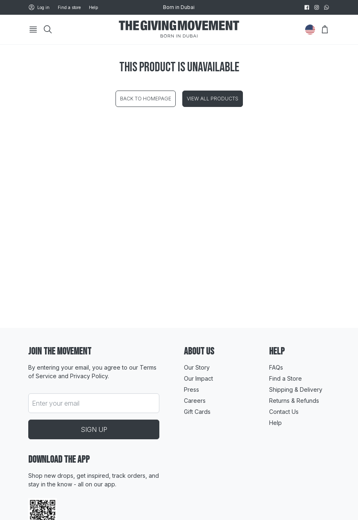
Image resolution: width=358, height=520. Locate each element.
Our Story (197, 367)
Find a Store (285, 378)
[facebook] (307, 7)
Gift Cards (197, 411)
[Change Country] (310, 29)
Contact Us (284, 411)
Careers (195, 400)
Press (191, 389)
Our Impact (198, 378)
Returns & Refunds (294, 400)
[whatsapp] (326, 7)
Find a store (69, 7)
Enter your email (55, 403)
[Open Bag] (325, 29)
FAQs (276, 367)
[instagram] (316, 7)
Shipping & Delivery (295, 389)
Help (93, 7)
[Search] (48, 29)
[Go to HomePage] (179, 29)
